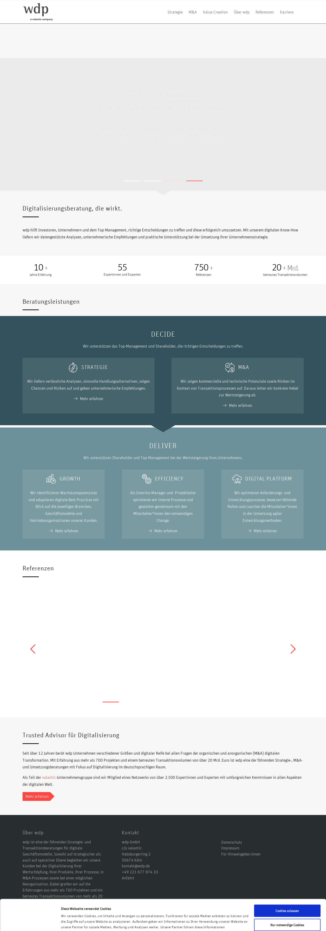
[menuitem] (175, 11)
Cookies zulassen (287, 881)
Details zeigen (71, 922)
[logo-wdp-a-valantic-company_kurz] (38, 11)
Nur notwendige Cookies (287, 895)
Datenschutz (231, 842)
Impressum (230, 847)
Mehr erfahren (163, 155)
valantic (49, 777)
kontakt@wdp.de (136, 865)
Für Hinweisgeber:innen (240, 853)
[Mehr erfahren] (36, 796)
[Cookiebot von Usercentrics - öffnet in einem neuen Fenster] (30, 921)
